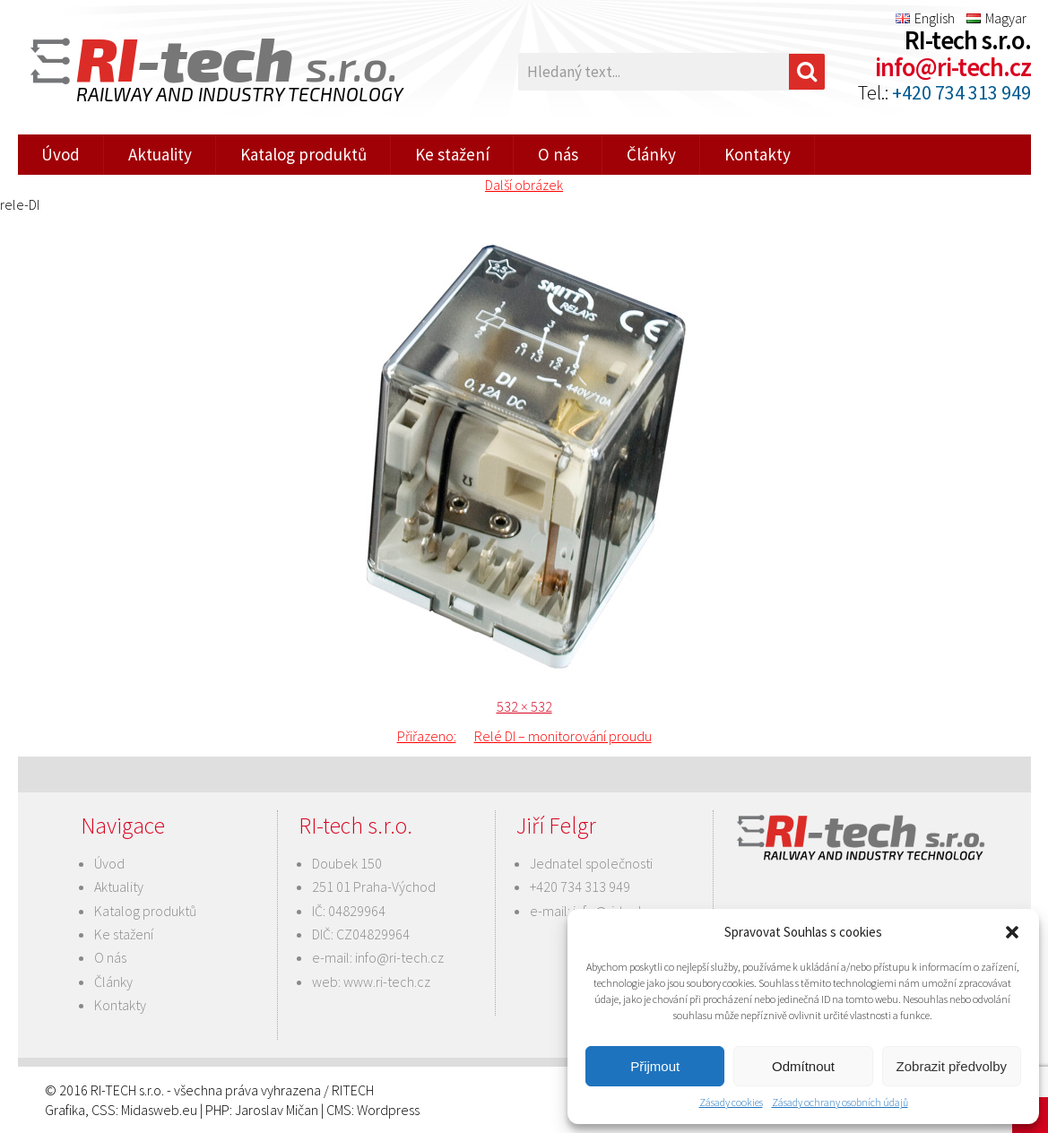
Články (651, 154)
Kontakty (757, 154)
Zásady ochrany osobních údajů (840, 1102)
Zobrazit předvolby (951, 1066)
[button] (1012, 932)
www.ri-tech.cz (386, 981)
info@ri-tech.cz (953, 67)
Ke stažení (452, 154)
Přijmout (655, 1066)
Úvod (60, 154)
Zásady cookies (731, 1102)
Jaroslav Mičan (276, 1110)
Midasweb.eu (159, 1110)
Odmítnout (803, 1066)
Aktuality (160, 154)
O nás (558, 154)
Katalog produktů (303, 154)
